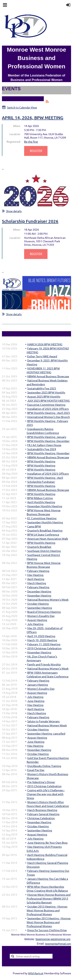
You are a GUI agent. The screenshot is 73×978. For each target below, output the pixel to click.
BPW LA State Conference (43, 534)
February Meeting (38, 570)
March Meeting (36, 583)
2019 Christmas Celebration (44, 648)
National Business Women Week (47, 725)
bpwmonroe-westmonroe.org (53, 939)
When (16, 126)
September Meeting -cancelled (46, 733)
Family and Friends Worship (44, 664)
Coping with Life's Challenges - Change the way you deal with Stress (46, 794)
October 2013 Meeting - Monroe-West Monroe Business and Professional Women (47, 910)
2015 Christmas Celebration (44, 786)
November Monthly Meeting (44, 506)
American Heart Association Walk (47, 538)
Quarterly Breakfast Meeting (44, 530)
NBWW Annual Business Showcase (48, 376)
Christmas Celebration (41, 818)
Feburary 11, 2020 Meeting (43, 644)
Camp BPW (34, 526)
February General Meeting (43, 814)
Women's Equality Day (41, 616)
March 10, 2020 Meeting (42, 640)
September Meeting (39, 607)
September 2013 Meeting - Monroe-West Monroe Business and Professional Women (49, 922)
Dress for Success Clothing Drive (47, 930)
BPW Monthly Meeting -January (46, 437)
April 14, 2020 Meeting (41, 636)
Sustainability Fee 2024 (41, 449)
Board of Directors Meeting (44, 611)
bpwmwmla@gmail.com (58, 943)
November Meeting (39, 595)
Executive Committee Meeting (46, 404)
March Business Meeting (42, 810)
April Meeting (35, 579)
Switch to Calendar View (22, 107)
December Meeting (39, 591)
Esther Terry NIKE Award (42, 356)
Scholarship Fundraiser (41, 481)
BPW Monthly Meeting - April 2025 (48, 412)
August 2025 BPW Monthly (43, 396)
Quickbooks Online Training (44, 766)
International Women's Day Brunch (48, 417)
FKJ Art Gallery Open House (44, 445)
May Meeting (35, 575)
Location (15, 134)
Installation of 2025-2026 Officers (48, 408)
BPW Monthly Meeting (41, 461)
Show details (14, 211)
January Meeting (37, 684)
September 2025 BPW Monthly (46, 392)
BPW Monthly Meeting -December (48, 441)
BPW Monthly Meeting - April (45, 477)
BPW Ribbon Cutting (40, 498)
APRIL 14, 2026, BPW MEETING (32, 117)
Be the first (31, 141)
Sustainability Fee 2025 (41, 388)
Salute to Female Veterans (43, 721)
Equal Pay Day (35, 770)
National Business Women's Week (48, 599)
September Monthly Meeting (45, 522)
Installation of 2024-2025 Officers (48, 473)
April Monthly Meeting (41, 502)
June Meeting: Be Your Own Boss (47, 842)
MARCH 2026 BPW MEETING (44, 344)
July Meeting (35, 624)
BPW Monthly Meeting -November (48, 453)
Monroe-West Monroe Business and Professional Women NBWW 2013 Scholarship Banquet (48, 898)
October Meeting (38, 603)
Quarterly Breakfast (39, 546)
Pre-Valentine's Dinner (41, 782)
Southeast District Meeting (44, 550)
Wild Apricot (35, 973)
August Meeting (37, 620)
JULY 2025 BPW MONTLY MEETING (48, 400)
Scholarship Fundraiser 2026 (30, 221)
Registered (13, 141)
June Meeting (35, 701)
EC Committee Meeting (41, 518)
